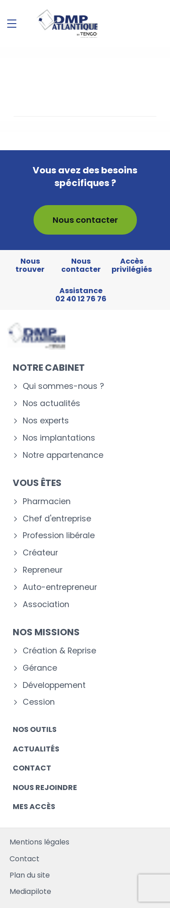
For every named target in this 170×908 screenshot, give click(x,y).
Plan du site (30, 875)
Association (46, 604)
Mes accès (34, 806)
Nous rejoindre (45, 787)
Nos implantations (59, 438)
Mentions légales (39, 842)
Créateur (40, 553)
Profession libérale (59, 535)
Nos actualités (51, 403)
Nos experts (46, 421)
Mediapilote (30, 891)
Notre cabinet (49, 367)
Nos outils (35, 729)
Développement (54, 685)
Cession (39, 702)
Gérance (40, 668)
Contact (32, 768)
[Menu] (11, 24)
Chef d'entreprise (57, 519)
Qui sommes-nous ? (63, 386)
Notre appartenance (63, 455)
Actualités (36, 749)
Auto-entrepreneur (60, 587)
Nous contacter (85, 220)
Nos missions (46, 632)
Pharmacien (47, 501)
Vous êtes (37, 482)
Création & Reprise (59, 651)
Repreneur (43, 570)
